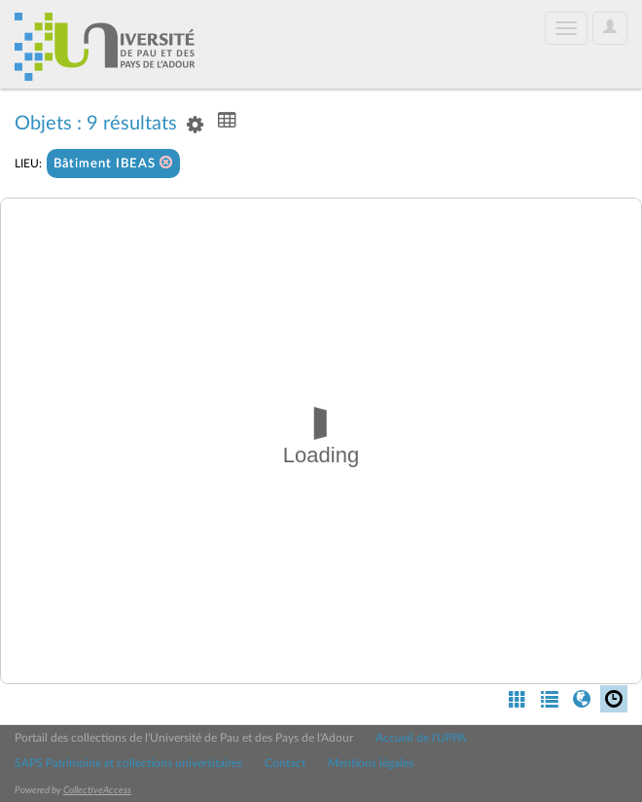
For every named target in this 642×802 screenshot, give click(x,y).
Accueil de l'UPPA (420, 738)
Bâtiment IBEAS (113, 163)
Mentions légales (370, 763)
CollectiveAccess (97, 790)
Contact (285, 763)
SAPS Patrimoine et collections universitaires (128, 763)
